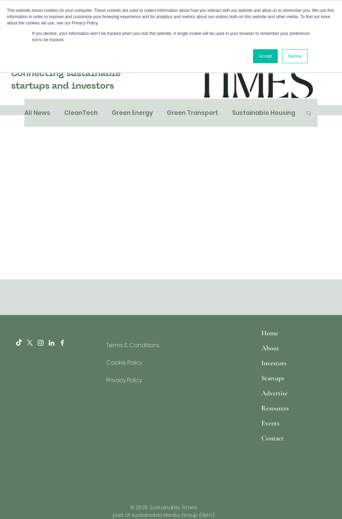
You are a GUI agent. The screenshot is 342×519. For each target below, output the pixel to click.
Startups (272, 378)
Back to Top (11, 489)
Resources (275, 408)
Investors (274, 363)
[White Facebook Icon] (62, 343)
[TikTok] (19, 343)
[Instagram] (41, 343)
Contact (272, 438)
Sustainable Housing (263, 113)
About (270, 348)
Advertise (274, 393)
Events (270, 423)
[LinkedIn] (51, 343)
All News (37, 113)
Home (269, 333)
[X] (30, 343)
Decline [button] (295, 56)
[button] (308, 113)
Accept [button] (265, 56)
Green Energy (132, 113)
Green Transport (192, 113)
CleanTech (81, 113)
